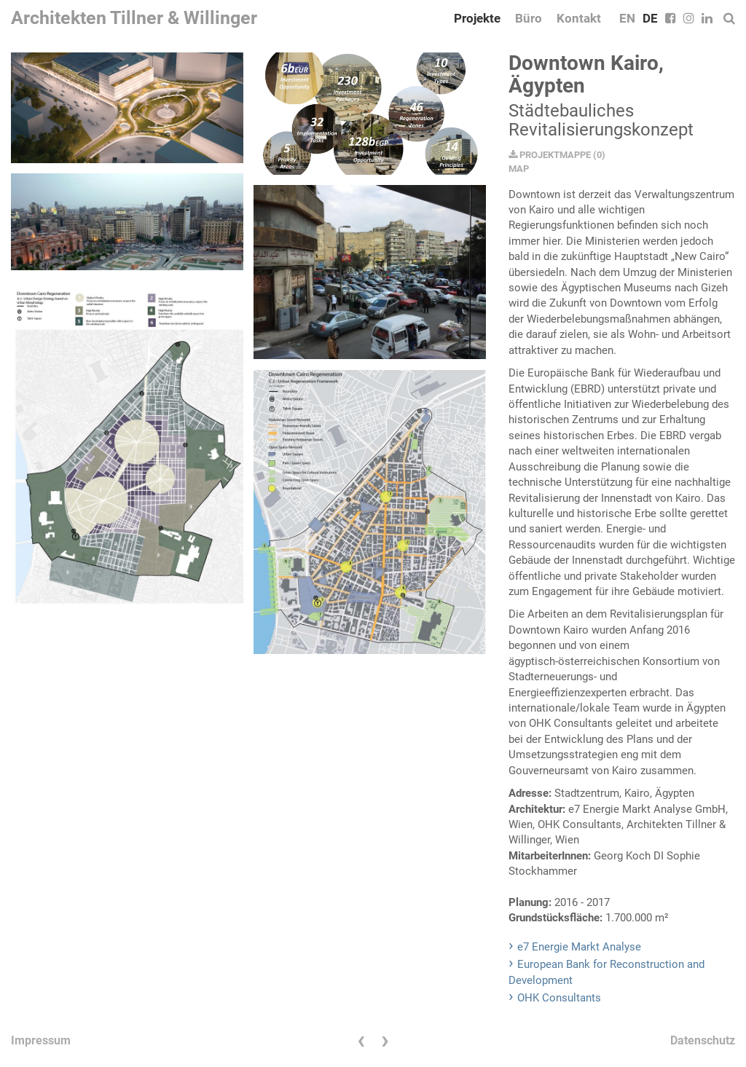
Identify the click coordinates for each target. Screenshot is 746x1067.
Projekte (477, 18)
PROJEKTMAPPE (550, 154)
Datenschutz (702, 1040)
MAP (519, 168)
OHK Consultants (559, 997)
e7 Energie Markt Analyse (579, 946)
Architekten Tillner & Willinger (134, 17)
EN (627, 18)
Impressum (41, 1040)
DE (650, 18)
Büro (528, 18)
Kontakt (579, 18)
